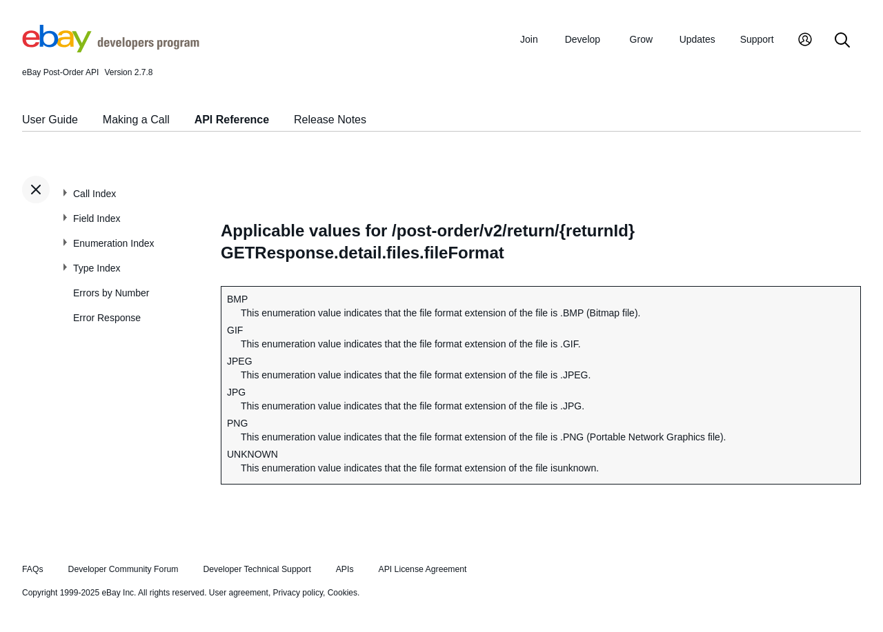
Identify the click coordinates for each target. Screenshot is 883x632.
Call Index (94, 193)
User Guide (50, 119)
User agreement (238, 593)
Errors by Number (111, 292)
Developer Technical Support (256, 569)
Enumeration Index (114, 243)
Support (757, 39)
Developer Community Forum (123, 569)
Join (529, 39)
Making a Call (136, 119)
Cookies (342, 593)
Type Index (97, 268)
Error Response (107, 317)
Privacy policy (298, 593)
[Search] (842, 41)
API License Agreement (422, 569)
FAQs (32, 569)
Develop (582, 39)
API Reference (232, 119)
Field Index (96, 218)
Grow (641, 39)
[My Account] (805, 41)
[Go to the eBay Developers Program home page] (110, 48)
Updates (697, 39)
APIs (345, 569)
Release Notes (330, 119)
